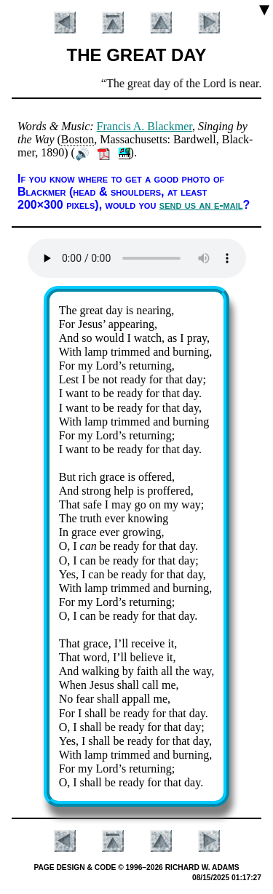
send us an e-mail (201, 205)
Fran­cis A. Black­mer (144, 126)
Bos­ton (77, 139)
